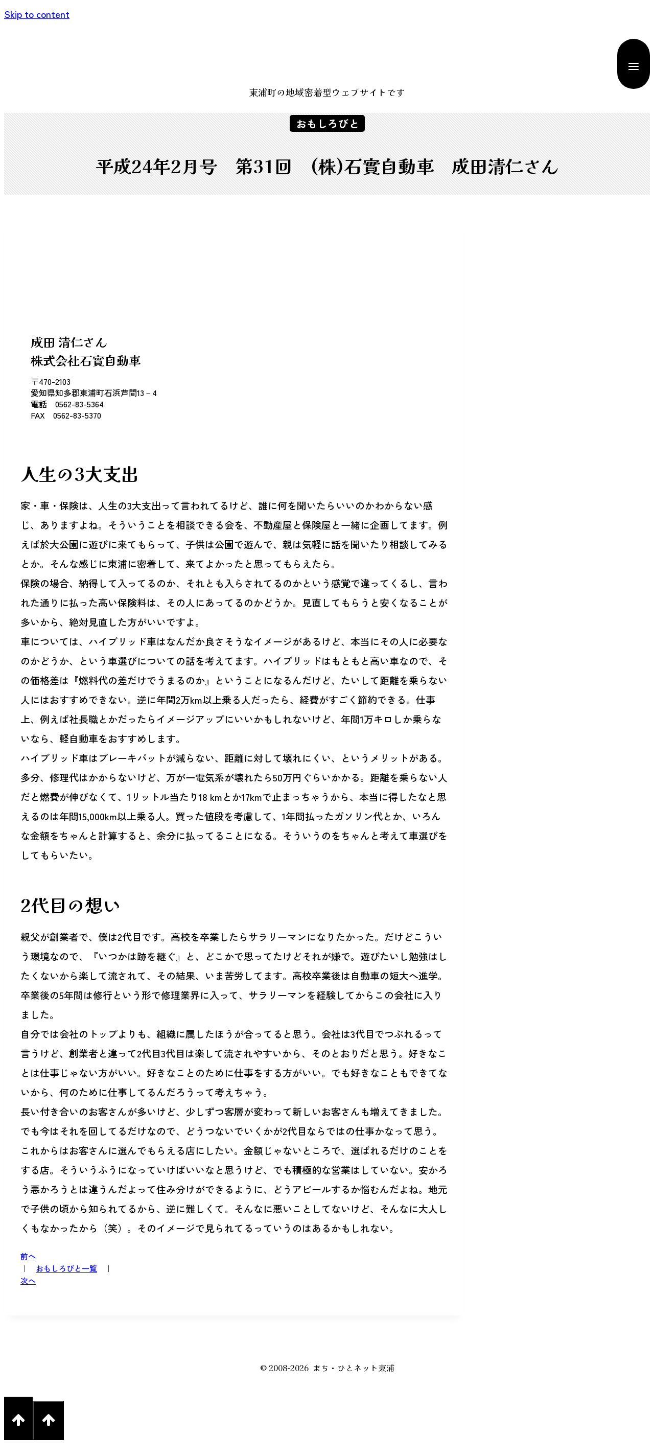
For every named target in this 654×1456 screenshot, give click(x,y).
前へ (28, 1260)
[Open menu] (633, 64)
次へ (28, 1290)
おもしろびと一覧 (66, 1275)
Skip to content (36, 13)
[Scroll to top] (18, 1430)
